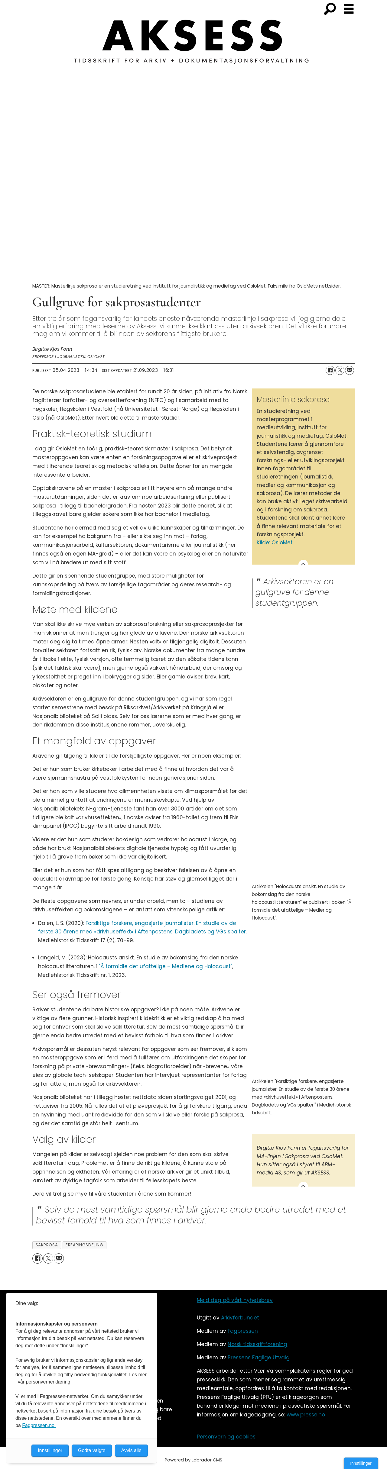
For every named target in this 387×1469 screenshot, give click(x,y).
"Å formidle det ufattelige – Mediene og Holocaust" (165, 966)
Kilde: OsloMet (275, 542)
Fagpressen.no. (39, 1425)
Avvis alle (131, 1450)
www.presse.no (306, 1414)
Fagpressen (243, 1331)
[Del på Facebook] (330, 370)
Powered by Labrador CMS (193, 1460)
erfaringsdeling (84, 1245)
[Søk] (329, 9)
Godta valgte (92, 1450)
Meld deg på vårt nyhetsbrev (235, 1300)
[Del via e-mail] (349, 370)
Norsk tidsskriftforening (257, 1344)
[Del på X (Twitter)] (339, 370)
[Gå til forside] (193, 45)
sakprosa (47, 1245)
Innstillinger (361, 1463)
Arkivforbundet (240, 1317)
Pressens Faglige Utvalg (259, 1357)
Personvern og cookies (226, 1436)
